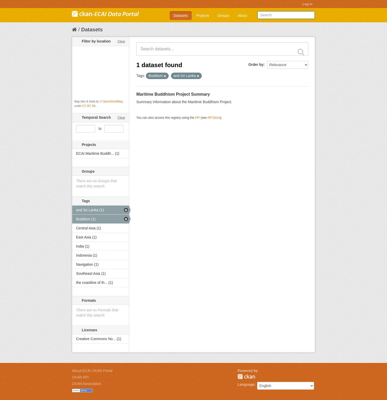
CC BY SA (88, 105)
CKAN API (80, 377)
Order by (255, 64)
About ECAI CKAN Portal (92, 371)
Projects (202, 15)
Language (246, 384)
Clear (121, 41)
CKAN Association (86, 384)
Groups (223, 15)
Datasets (181, 15)
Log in (307, 4)
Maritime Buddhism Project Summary (173, 94)
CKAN (246, 376)
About (242, 15)
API (197, 118)
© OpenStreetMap (111, 101)
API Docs (213, 118)
